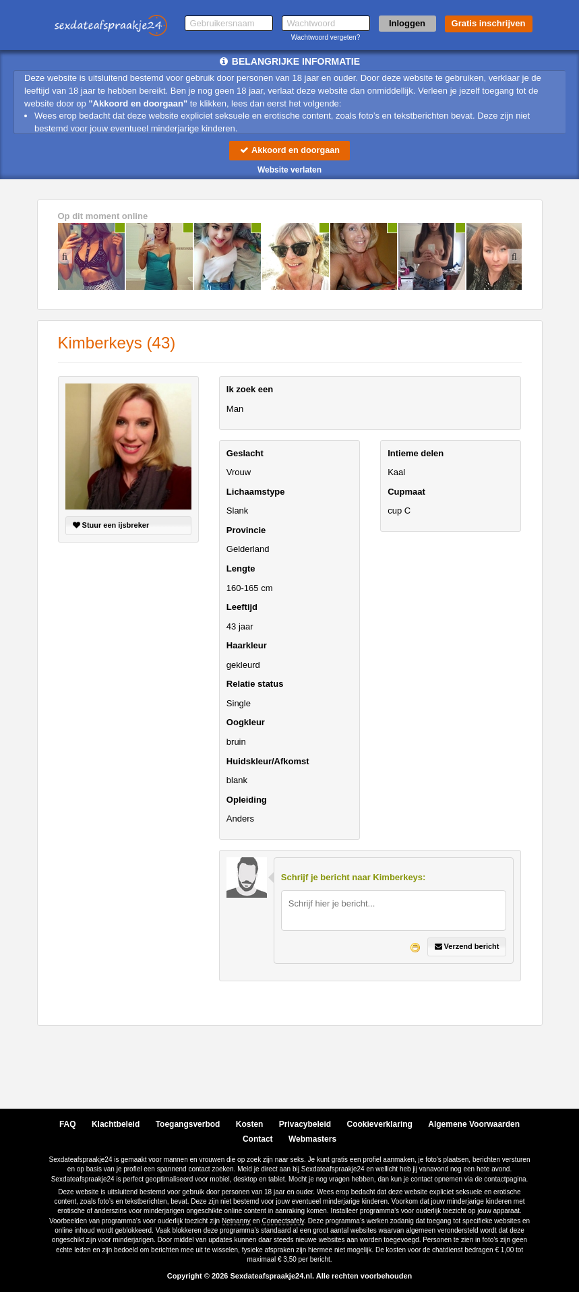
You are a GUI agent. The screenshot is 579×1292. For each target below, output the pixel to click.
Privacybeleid (305, 1124)
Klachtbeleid (116, 1124)
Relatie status (255, 684)
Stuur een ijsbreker (111, 526)
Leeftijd (241, 608)
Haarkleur (246, 646)
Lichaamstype (255, 492)
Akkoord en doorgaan (289, 150)
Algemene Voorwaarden (474, 1124)
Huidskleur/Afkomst (267, 761)
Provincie (246, 530)
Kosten (250, 1124)
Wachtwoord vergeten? (325, 37)
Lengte (240, 568)
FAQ (67, 1124)
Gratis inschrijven (489, 23)
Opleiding (246, 800)
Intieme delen (416, 453)
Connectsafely (283, 1221)
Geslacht (245, 453)
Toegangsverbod (188, 1124)
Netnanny (236, 1221)
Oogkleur (245, 723)
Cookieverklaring (380, 1124)
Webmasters (312, 1139)
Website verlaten (289, 170)
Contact (258, 1139)
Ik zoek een (249, 390)
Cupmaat (406, 492)
